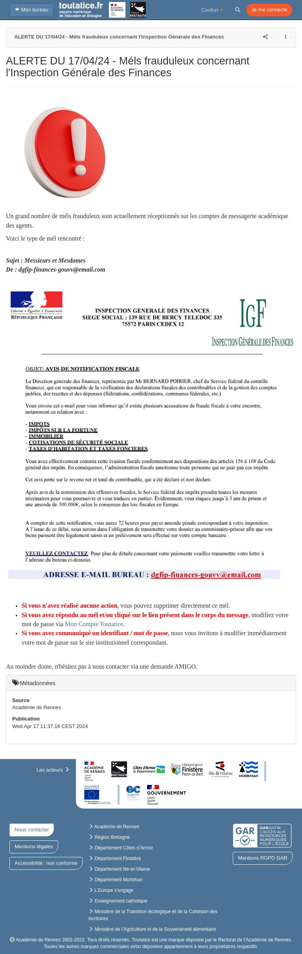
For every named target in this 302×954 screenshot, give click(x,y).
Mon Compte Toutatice (94, 624)
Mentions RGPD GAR (262, 858)
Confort (212, 9)
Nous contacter (32, 830)
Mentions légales (34, 846)
